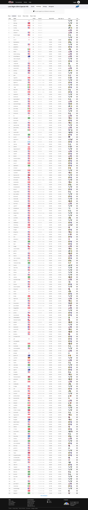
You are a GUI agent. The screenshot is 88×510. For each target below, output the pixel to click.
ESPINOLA (16, 49)
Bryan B (15, 189)
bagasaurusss (16, 414)
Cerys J (15, 270)
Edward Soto (16, 213)
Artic (14, 236)
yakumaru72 (16, 139)
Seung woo (16, 289)
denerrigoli (16, 118)
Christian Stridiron (17, 158)
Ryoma (15, 20)
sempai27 (15, 490)
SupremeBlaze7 (17, 99)
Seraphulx (15, 372)
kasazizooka (16, 120)
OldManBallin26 (16, 317)
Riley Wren (16, 89)
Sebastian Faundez (17, 319)
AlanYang (15, 23)
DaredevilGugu (16, 488)
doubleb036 (16, 101)
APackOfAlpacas (17, 56)
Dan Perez (16, 203)
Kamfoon (15, 70)
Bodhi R (15, 156)
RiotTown (15, 445)
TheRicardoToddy (17, 262)
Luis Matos (16, 217)
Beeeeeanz (16, 196)
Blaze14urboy (16, 30)
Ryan (14, 243)
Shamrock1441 (16, 175)
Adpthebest (16, 165)
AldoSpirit (15, 403)
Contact (10, 508)
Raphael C (15, 493)
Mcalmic (15, 220)
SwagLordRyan (16, 191)
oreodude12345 (17, 336)
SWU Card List (30, 504)
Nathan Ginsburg (17, 54)
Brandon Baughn (17, 35)
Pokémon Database (31, 501)
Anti (14, 388)
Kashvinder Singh (17, 279)
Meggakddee (16, 308)
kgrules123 (16, 355)
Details (32, 6)
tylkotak (15, 146)
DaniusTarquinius (17, 286)
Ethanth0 (15, 122)
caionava (15, 277)
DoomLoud (16, 113)
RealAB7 (15, 130)
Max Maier (16, 476)
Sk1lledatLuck (16, 208)
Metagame (51, 6)
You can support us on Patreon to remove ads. (44, 11)
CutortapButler (16, 341)
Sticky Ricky (16, 436)
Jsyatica (15, 360)
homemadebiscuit (17, 459)
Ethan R (15, 255)
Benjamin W (16, 184)
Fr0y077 (15, 462)
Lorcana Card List (30, 503)
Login (74, 2)
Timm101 (15, 92)
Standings (38, 6)
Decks (25, 2)
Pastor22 (15, 260)
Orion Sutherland (17, 443)
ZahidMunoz (16, 222)
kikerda (15, 253)
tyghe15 (15, 369)
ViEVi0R (15, 331)
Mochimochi (16, 96)
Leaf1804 (15, 357)
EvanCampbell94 (17, 348)
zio (14, 37)
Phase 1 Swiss (33, 16)
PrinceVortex (16, 303)
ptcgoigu (15, 353)
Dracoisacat (16, 412)
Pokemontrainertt (17, 376)
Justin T (15, 381)
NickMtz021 (16, 94)
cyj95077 (15, 205)
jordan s (15, 312)
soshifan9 (15, 405)
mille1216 (15, 464)
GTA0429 (15, 167)
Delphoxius (16, 44)
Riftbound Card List (31, 506)
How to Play (11, 501)
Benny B (15, 343)
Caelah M (15, 417)
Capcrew (15, 144)
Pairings (45, 6)
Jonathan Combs (17, 391)
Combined (14, 16)
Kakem (15, 241)
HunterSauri (16, 486)
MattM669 (16, 374)
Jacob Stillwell (16, 305)
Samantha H (16, 239)
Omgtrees (16, 350)
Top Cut (19, 16)
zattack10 (15, 32)
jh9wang (15, 25)
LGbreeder (16, 365)
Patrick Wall (16, 198)
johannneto (16, 379)
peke (14, 75)
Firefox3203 (16, 329)
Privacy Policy (15, 508)
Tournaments (18, 2)
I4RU (14, 478)
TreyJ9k (15, 215)
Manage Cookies (34, 508)
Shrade (15, 296)
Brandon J (15, 334)
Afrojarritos (16, 232)
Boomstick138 (16, 398)
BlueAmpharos (16, 42)
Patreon (49, 502)
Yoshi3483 (16, 172)
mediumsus (16, 106)
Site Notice (28, 508)
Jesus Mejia (16, 108)
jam (14, 338)
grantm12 (15, 448)
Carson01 (15, 393)
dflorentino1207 (17, 134)
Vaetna (15, 362)
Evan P (15, 274)
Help (30, 2)
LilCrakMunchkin (16, 457)
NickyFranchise (16, 65)
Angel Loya (16, 298)
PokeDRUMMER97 (17, 170)
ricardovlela (16, 346)
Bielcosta (15, 471)
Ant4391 (15, 324)
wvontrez (15, 400)
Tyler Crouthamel (17, 258)
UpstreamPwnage (17, 103)
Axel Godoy (16, 367)
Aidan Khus (16, 267)
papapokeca (16, 46)
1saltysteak (16, 63)
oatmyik (15, 210)
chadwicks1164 (16, 469)
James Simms (16, 127)
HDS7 (15, 300)
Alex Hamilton (16, 194)
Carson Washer (16, 248)
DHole (15, 433)
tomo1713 (16, 310)
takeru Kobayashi (17, 58)
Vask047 (15, 153)
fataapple (15, 419)
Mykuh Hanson (16, 422)
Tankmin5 (15, 467)
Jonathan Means (17, 395)
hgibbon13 (16, 82)
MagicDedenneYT (17, 149)
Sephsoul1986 (16, 125)
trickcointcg (16, 224)
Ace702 (15, 137)
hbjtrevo (15, 407)
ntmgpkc (15, 229)
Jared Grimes (16, 424)
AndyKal (15, 322)
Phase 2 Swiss (25, 16)
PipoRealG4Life (16, 177)
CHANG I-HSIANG (17, 410)
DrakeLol (15, 438)
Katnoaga (15, 73)
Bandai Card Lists (30, 502)
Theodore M (16, 227)
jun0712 (15, 251)
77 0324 (15, 429)
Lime (14, 481)
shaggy (15, 246)
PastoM (15, 265)
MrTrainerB (16, 179)
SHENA (15, 293)
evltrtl (15, 281)
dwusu (15, 291)
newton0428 (16, 68)
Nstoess (15, 284)
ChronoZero (16, 111)
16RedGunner (16, 201)
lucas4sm (15, 474)
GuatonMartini (16, 315)
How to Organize (12, 502)
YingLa (15, 452)
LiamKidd (15, 151)
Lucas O (15, 163)
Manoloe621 (16, 327)
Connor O (15, 234)
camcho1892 (16, 132)
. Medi (15, 87)
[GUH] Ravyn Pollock (17, 80)
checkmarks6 (16, 182)
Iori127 (15, 39)
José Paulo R (16, 483)
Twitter (49, 501)
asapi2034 (16, 61)
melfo (15, 141)
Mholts (15, 51)
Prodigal (15, 386)
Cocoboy (15, 27)
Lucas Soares (16, 431)
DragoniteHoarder (17, 455)
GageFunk (15, 77)
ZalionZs (15, 426)
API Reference (11, 503)
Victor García (16, 84)
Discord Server (11, 504)
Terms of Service (22, 508)
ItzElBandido (16, 384)
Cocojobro (16, 450)
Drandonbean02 (17, 186)
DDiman (15, 272)
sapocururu (16, 440)
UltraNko (15, 160)
